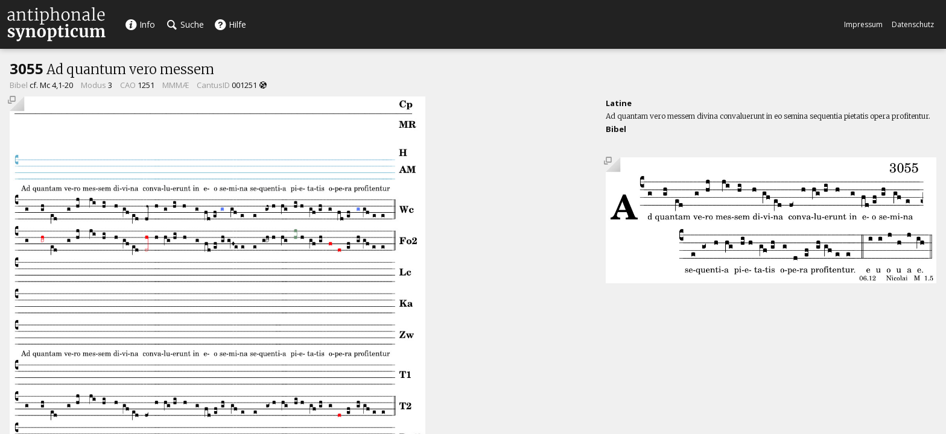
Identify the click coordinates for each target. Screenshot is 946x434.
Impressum (863, 24)
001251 (244, 85)
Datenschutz (913, 24)
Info (140, 24)
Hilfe (230, 24)
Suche (186, 24)
